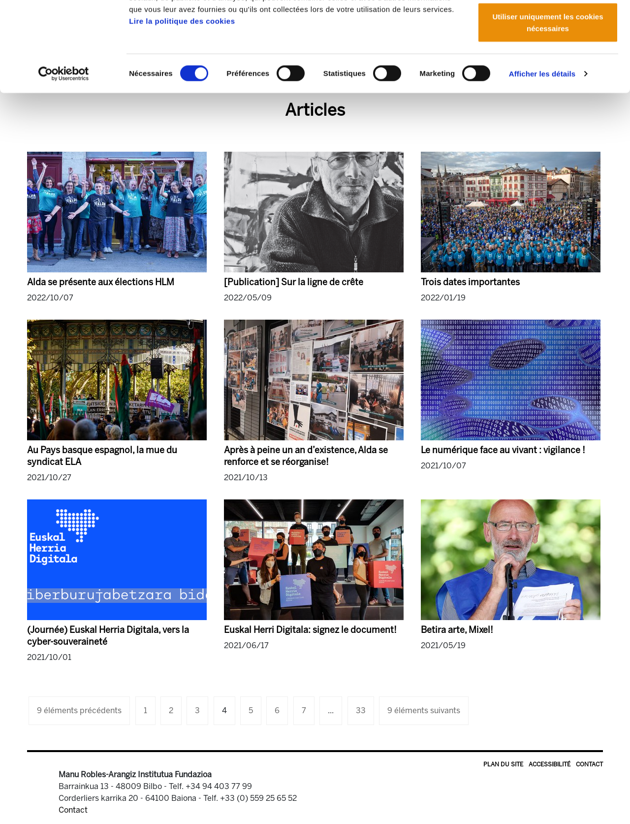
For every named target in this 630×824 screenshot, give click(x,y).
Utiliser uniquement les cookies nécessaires (547, 96)
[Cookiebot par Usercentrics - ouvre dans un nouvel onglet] (64, 147)
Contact (589, 764)
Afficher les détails (542, 147)
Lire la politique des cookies (182, 95)
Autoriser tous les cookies (548, 26)
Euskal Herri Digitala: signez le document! (310, 630)
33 (361, 710)
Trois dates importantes (470, 282)
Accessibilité (549, 764)
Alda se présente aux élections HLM (100, 282)
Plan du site (503, 764)
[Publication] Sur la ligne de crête (293, 282)
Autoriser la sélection (548, 58)
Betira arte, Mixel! (457, 630)
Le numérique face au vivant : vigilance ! (503, 450)
